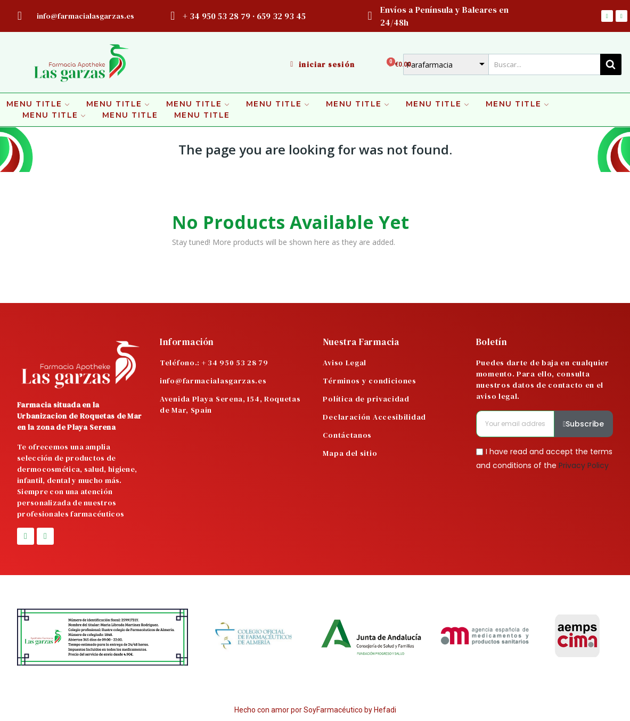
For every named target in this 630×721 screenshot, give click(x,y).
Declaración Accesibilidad (374, 417)
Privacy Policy (584, 465)
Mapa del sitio (350, 453)
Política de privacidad (366, 399)
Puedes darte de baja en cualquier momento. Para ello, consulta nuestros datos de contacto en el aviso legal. (542, 379)
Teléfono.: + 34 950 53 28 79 (214, 362)
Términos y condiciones (369, 380)
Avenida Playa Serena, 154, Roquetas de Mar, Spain (230, 404)
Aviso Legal (344, 362)
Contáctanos (347, 435)
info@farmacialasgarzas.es (213, 380)
